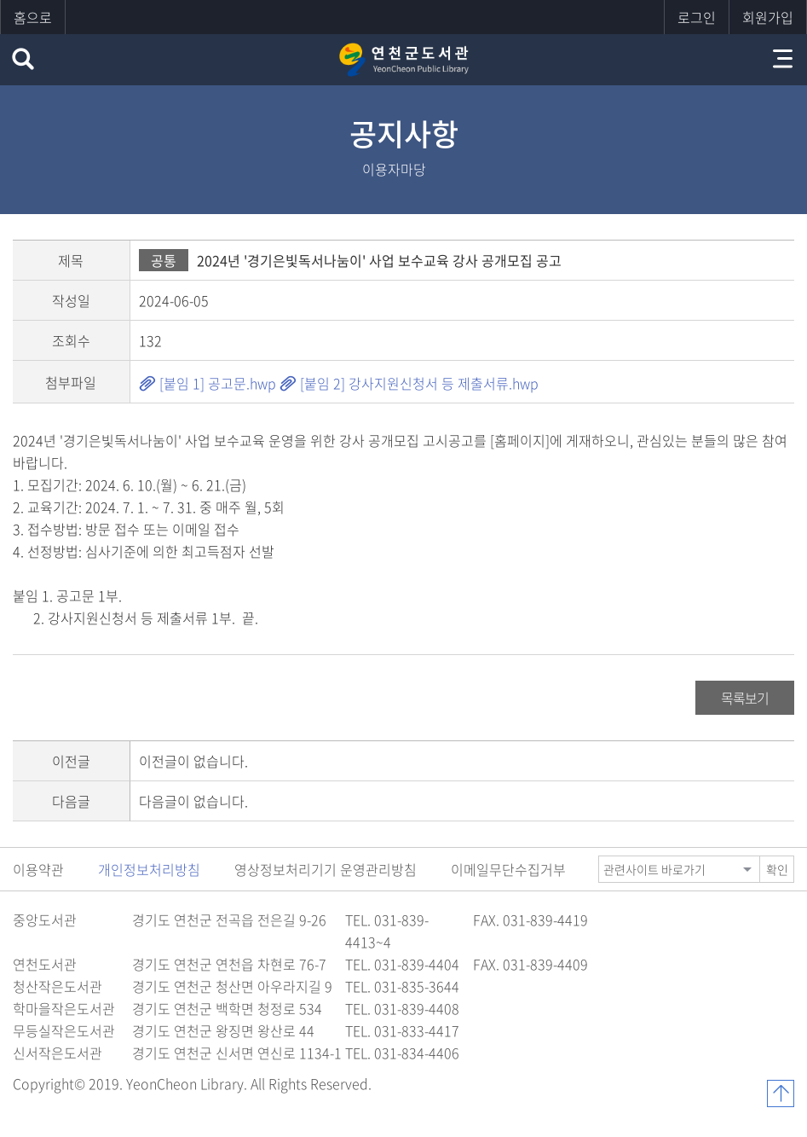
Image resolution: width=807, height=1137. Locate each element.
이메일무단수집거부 (508, 869)
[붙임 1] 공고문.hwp (207, 383)
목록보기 (745, 697)
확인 (777, 869)
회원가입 (767, 17)
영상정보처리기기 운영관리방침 (325, 869)
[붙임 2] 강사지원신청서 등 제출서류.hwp (409, 383)
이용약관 (38, 869)
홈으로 (33, 17)
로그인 (696, 17)
